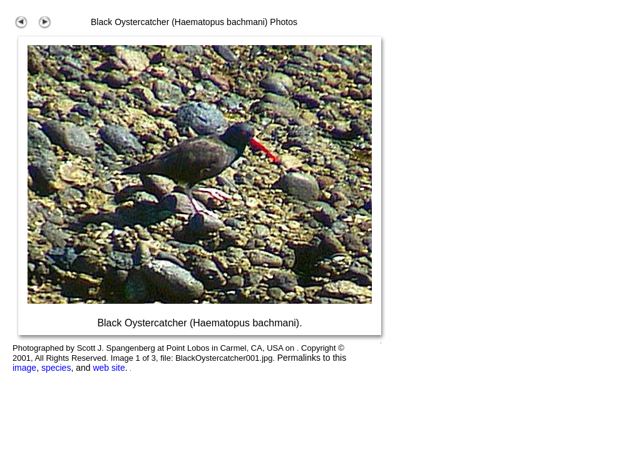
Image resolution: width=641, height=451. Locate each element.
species (56, 368)
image (24, 368)
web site (109, 368)
